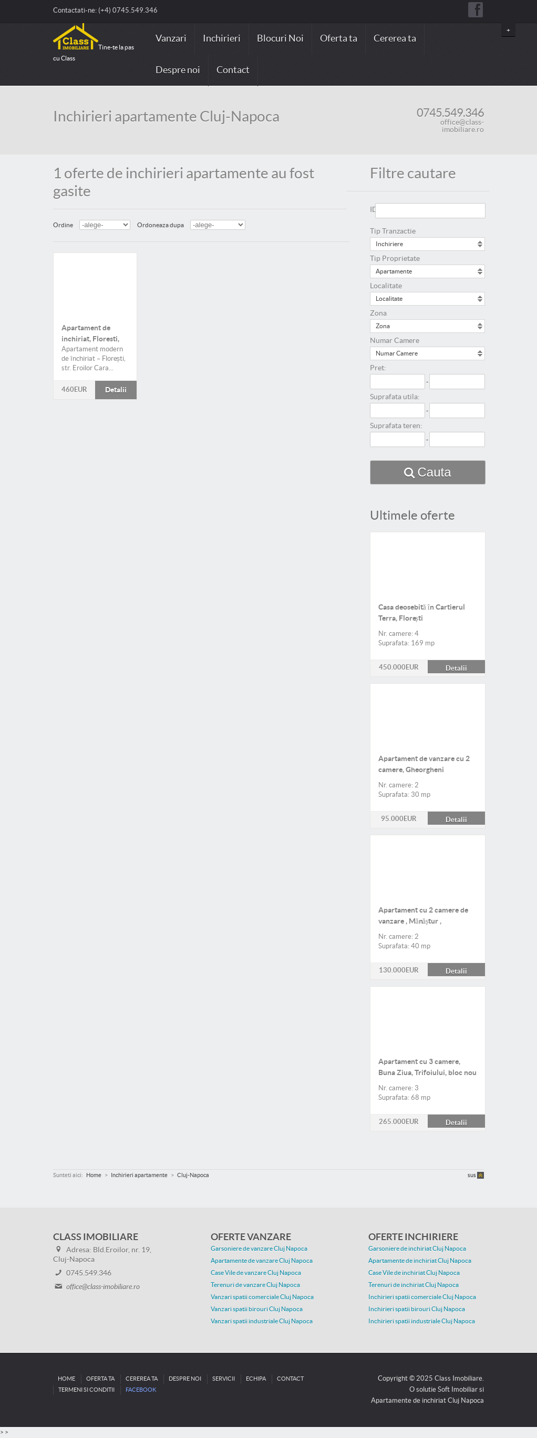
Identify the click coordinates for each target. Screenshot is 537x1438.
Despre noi (178, 70)
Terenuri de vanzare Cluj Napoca (255, 1285)
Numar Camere (394, 341)
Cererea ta (395, 39)
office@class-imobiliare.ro (462, 126)
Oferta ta (338, 39)
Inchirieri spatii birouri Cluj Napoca (416, 1309)
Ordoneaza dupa (160, 225)
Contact (233, 70)
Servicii (223, 1379)
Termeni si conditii (86, 1390)
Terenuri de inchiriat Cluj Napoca (413, 1285)
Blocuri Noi (280, 39)
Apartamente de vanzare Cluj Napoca (262, 1261)
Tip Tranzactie (393, 231)
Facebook (141, 1390)
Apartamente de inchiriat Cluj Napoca (419, 1261)
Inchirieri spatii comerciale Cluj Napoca (422, 1297)
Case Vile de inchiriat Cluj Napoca (414, 1273)
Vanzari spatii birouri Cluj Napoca (257, 1309)
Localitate (386, 286)
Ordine (63, 225)
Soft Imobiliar (458, 1389)
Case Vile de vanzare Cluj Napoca (256, 1273)
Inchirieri (222, 39)
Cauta (434, 472)
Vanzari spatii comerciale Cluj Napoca (262, 1297)
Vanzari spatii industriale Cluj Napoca (262, 1321)
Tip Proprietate (395, 258)
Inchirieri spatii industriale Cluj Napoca (421, 1321)
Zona (378, 313)
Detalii (95, 284)
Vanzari (171, 39)
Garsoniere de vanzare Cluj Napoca (259, 1248)
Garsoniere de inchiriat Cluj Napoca (417, 1248)
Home (66, 1379)
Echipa (256, 1379)
